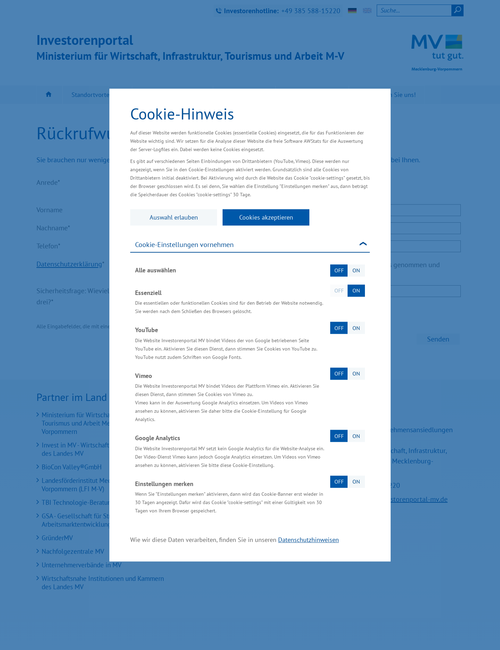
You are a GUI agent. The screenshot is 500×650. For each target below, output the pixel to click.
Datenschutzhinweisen (308, 540)
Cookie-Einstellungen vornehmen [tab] (184, 244)
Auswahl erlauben (174, 217)
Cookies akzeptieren (266, 217)
